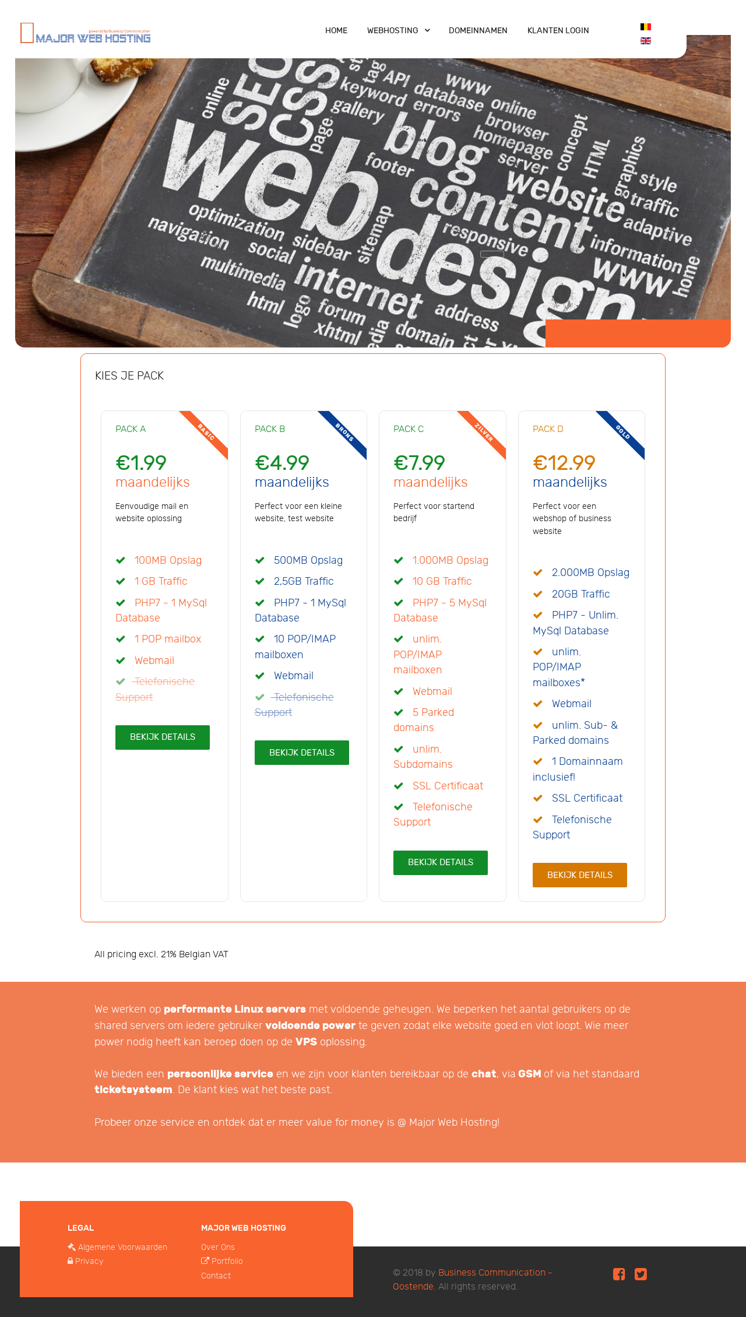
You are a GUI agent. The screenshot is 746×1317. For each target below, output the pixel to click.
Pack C (408, 429)
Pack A (130, 429)
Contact (216, 1276)
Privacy (89, 1261)
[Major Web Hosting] (86, 31)
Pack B (270, 429)
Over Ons (218, 1247)
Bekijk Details (162, 737)
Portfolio (227, 1261)
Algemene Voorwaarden (122, 1247)
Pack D (548, 429)
